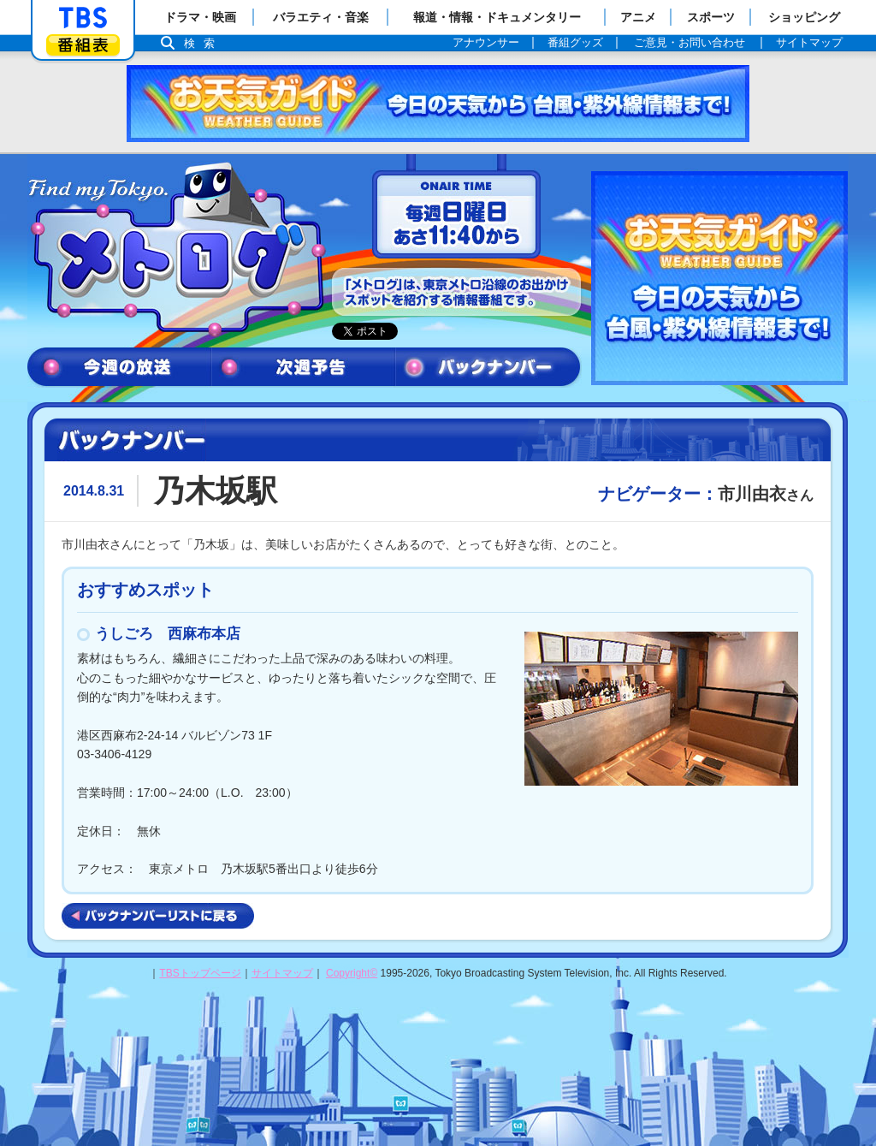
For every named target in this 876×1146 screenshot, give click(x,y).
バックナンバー (488, 367)
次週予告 (303, 367)
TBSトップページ (199, 973)
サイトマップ (282, 973)
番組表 (83, 45)
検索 (203, 43)
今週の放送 (119, 367)
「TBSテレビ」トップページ (82, 18)
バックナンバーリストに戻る (158, 916)
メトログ (175, 250)
